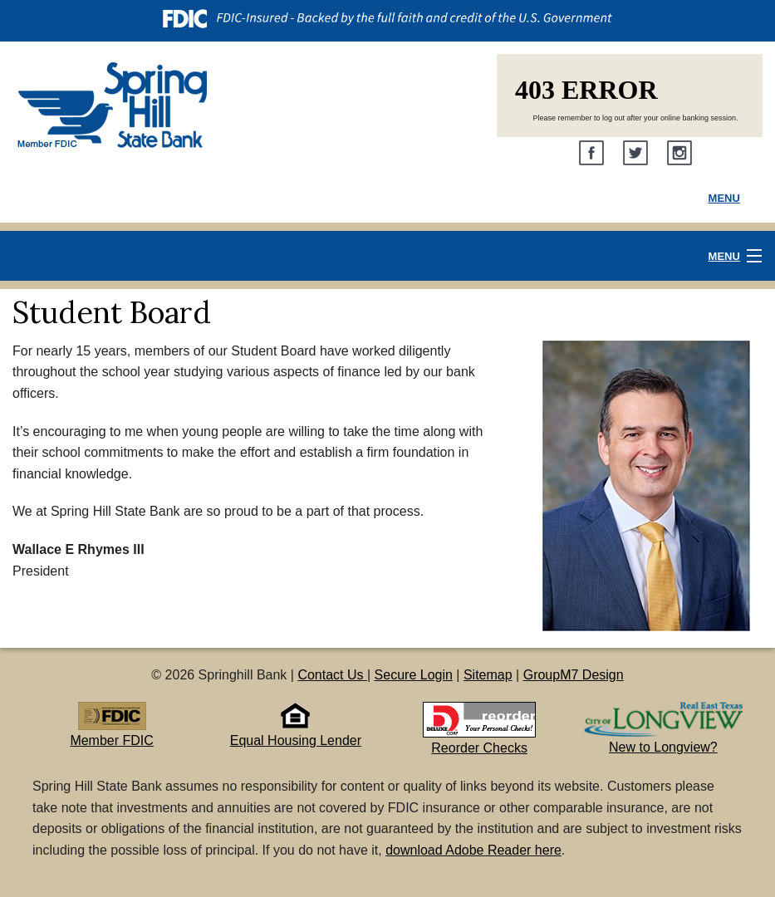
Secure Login (414, 675)
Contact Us (332, 675)
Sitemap (488, 675)
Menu (724, 198)
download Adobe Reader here (473, 850)
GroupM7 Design (573, 675)
